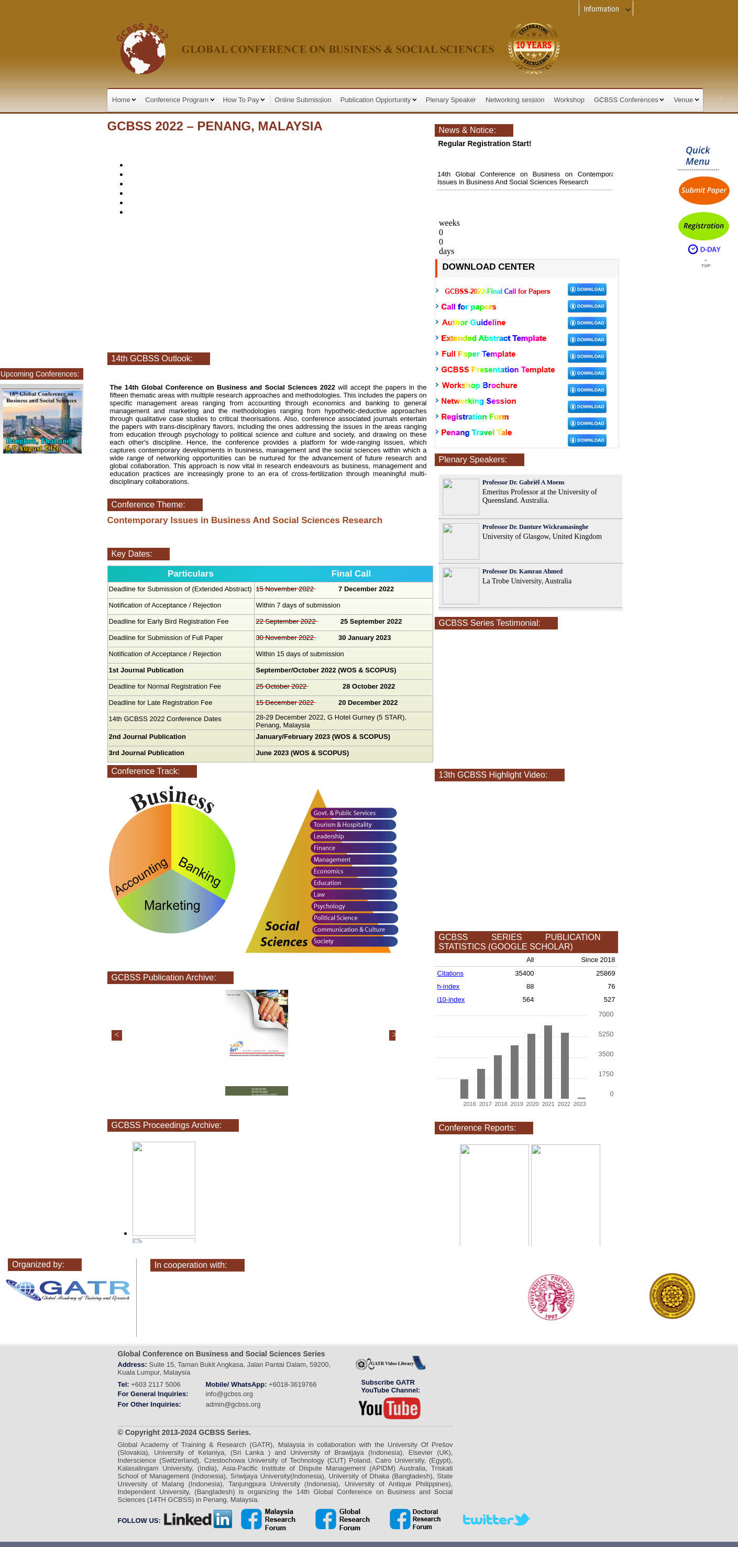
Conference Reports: (477, 1127)
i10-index (451, 999)
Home (124, 100)
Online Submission (302, 100)
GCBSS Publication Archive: (164, 977)
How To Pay (244, 100)
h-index (448, 986)
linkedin (198, 1519)
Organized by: (38, 1264)
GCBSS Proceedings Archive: (167, 1125)
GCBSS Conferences (629, 100)
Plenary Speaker (451, 100)
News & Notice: (467, 130)
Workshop (569, 100)
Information (608, 9)
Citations (450, 973)
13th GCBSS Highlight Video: (493, 774)
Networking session (515, 100)
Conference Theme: (148, 504)
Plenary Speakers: (473, 459)
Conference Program (179, 100)
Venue (686, 100)
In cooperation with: (191, 1265)
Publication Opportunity (378, 100)
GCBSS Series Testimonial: (490, 622)
